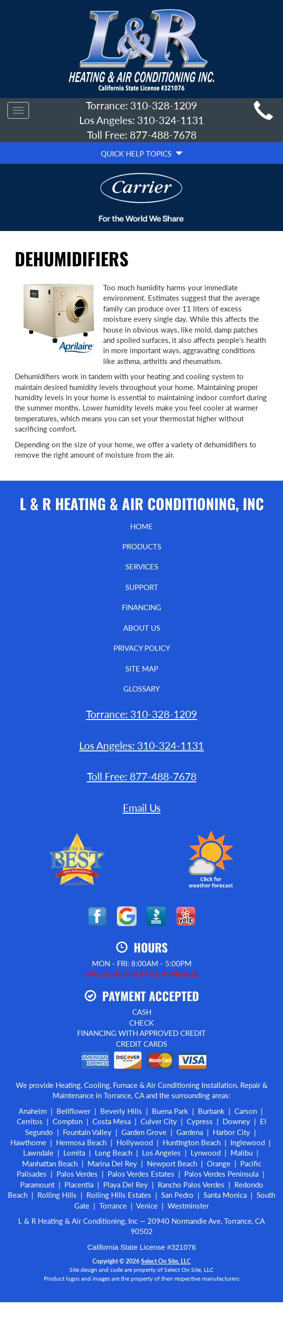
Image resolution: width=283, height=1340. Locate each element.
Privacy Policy (141, 648)
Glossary (141, 688)
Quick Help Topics (142, 153)
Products (141, 546)
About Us (141, 627)
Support (141, 587)
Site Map (141, 668)
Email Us (142, 807)
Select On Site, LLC (166, 1261)
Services (141, 566)
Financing (141, 607)
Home (141, 526)
